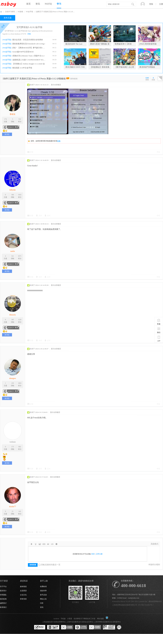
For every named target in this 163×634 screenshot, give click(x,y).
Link (44, 544)
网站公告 (43, 599)
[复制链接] (74, 79)
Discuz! (123, 601)
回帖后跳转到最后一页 (49, 565)
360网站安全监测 (81, 627)
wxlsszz (13, 442)
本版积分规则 (154, 565)
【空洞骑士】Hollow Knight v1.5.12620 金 (28, 64)
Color (35, 544)
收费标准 (43, 586)
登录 (93, 554)
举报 (158, 152)
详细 (29, 34)
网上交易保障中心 (53, 627)
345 (12, 320)
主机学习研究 (10, 12)
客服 (159, 322)
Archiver (56, 619)
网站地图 (100, 619)
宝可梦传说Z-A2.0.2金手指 (29, 27)
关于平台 (3, 586)
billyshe (13, 190)
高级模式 (154, 544)
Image (39, 544)
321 (12, 256)
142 (20, 511)
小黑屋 (69, 619)
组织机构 (3, 599)
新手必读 (43, 595)
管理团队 (3, 595)
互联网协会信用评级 (123, 627)
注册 (161, 4)
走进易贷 (23, 591)
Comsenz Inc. (143, 601)
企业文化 (23, 595)
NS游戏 (20, 12)
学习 (59, 4)
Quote (48, 544)
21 (12, 511)
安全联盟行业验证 (67, 627)
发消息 (7, 134)
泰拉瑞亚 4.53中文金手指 (22, 68)
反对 (48, 216)
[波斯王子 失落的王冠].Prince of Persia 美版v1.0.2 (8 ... (55, 12)
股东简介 (3, 591)
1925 (19, 195)
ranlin (12, 251)
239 (12, 383)
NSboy (1, 12)
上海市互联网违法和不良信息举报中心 (109, 627)
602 (20, 447)
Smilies (56, 544)
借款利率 (43, 591)
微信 (159, 330)
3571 (19, 256)
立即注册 (99, 554)
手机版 (63, 619)
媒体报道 (23, 586)
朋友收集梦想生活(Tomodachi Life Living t (28, 44)
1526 (19, 320)
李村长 (12, 114)
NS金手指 (29, 12)
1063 (19, 383)
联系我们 (3, 607)
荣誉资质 (23, 599)
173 (12, 447)
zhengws (12, 378)
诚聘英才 (3, 603)
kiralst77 (12, 507)
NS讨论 (48, 4)
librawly (12, 315)
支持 (40, 216)
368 (12, 195)
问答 (41, 603)
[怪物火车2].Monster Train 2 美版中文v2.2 (28, 56)
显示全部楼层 (56, 85)
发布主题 (7, 18)
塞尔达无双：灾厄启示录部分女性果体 (27, 40)
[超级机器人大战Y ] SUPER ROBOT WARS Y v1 (29, 60)
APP (159, 338)
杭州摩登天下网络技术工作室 (84, 619)
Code (52, 544)
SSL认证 (39, 627)
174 (5, 119)
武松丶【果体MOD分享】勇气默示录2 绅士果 (29, 48)
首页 (28, 4)
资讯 (38, 4)
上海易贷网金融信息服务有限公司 (124, 605)
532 (20, 119)
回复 (59, 141)
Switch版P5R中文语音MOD (23, 52)
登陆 (151, 4)
